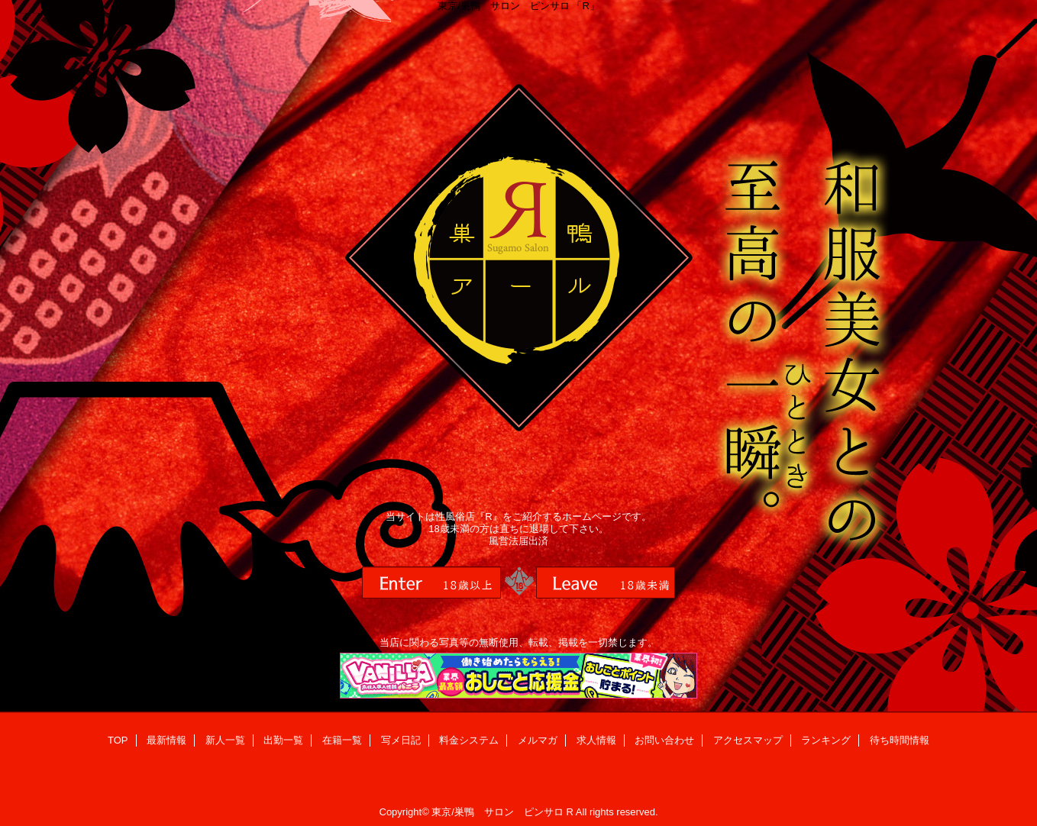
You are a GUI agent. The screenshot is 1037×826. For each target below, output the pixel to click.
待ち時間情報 (899, 740)
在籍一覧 (342, 740)
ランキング (826, 740)
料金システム (469, 740)
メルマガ (537, 740)
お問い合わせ (664, 740)
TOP (118, 740)
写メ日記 (401, 740)
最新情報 (166, 740)
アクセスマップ (748, 740)
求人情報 (596, 740)
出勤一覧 (283, 740)
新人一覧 (225, 740)
